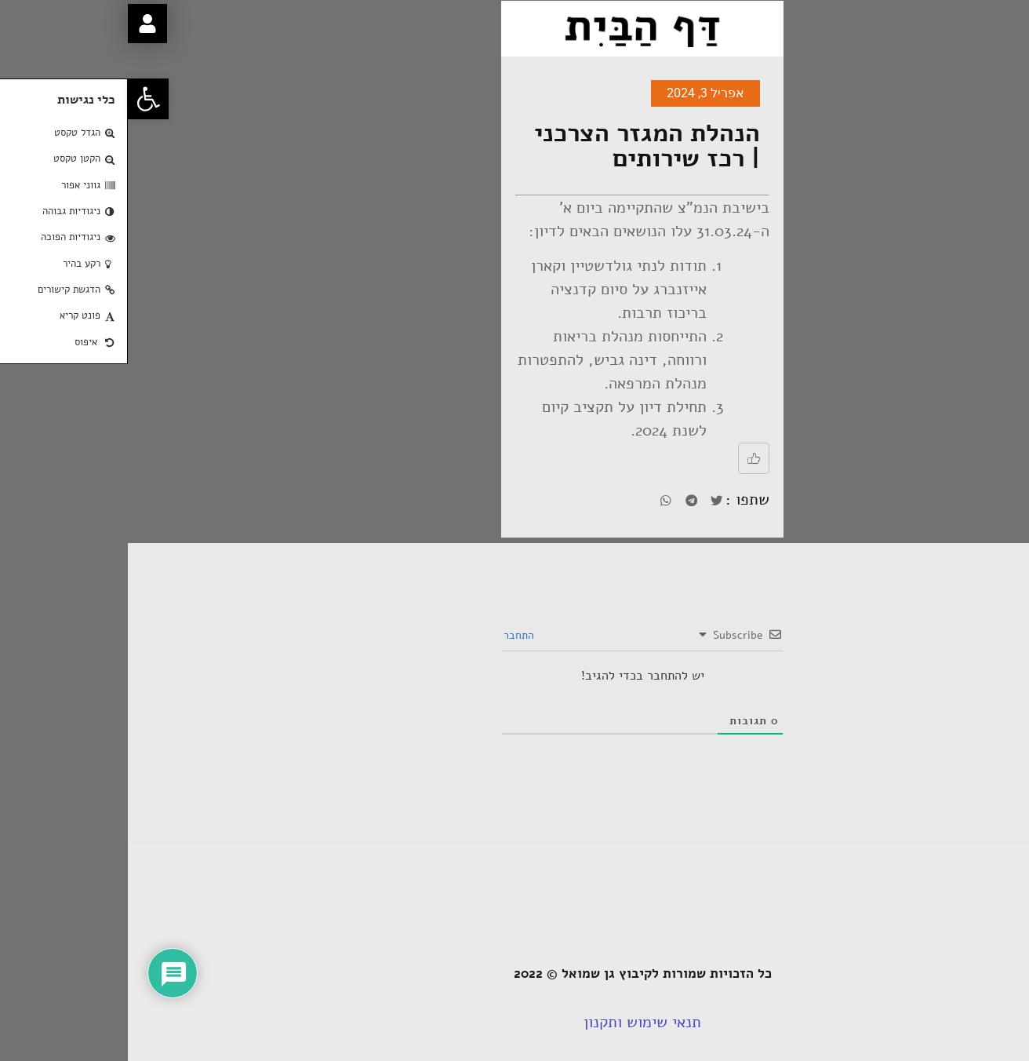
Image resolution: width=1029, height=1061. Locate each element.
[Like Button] (626, 458)
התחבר (392, 635)
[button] (20, 98)
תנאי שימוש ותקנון (514, 1022)
